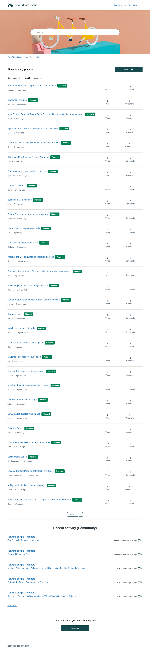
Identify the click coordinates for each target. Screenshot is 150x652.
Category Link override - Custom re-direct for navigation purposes (39, 271)
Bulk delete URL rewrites (19, 199)
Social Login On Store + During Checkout (27, 285)
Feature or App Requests (21, 537)
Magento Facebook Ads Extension (24, 356)
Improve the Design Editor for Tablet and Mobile (30, 257)
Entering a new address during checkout (27, 171)
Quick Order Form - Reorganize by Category (27, 582)
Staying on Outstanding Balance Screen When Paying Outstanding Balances (42, 596)
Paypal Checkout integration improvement (27, 214)
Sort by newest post (34, 78)
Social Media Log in (17, 456)
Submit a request (122, 5)
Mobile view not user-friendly (21, 328)
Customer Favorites (17, 100)
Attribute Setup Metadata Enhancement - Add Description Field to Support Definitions (46, 568)
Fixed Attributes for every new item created (28, 385)
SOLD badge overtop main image (23, 414)
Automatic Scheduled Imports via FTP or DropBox (31, 85)
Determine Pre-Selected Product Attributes (28, 157)
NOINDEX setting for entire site (22, 242)
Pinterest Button (15, 428)
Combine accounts (16, 185)
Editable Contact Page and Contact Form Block (30, 471)
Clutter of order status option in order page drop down (33, 299)
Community (34, 57)
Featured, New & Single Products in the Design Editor (33, 142)
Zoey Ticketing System (17, 57)
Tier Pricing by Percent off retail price (24, 540)
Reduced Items (14, 314)
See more (12, 605)
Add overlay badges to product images (26, 371)
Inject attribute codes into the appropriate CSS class (32, 128)
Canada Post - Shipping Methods (23, 228)
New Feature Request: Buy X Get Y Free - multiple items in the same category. (45, 114)
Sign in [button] (136, 5)
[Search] (75, 32)
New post (128, 69)
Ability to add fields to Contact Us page (26, 485)
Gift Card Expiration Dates (19, 554)
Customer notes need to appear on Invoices (28, 442)
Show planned (14, 78)
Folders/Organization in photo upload (25, 342)
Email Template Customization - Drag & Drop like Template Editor (39, 499)
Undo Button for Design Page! (22, 399)
